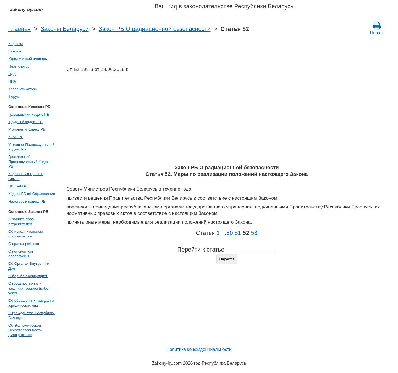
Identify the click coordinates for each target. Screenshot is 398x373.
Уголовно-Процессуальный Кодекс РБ (31, 146)
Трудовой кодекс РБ (25, 122)
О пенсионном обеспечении (20, 253)
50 (229, 233)
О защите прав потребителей (21, 221)
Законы (14, 51)
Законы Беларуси (64, 29)
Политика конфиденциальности (199, 349)
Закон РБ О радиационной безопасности (155, 29)
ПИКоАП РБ (18, 186)
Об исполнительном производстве (25, 233)
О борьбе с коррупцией (28, 276)
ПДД (12, 74)
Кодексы (15, 44)
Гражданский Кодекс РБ (28, 114)
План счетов (19, 66)
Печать (377, 28)
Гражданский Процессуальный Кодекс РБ (29, 161)
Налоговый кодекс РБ (26, 201)
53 (254, 233)
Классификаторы (23, 89)
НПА (12, 81)
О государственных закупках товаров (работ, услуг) (29, 288)
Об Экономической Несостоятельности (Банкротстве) (25, 330)
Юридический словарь (27, 59)
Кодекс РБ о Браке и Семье (25, 176)
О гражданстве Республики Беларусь (31, 315)
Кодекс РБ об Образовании (31, 194)
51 (237, 233)
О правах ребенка (23, 244)
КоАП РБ (15, 137)
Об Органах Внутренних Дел (28, 265)
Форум (14, 96)
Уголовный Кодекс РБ (26, 129)
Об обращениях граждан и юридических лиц (31, 302)
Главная (19, 29)
